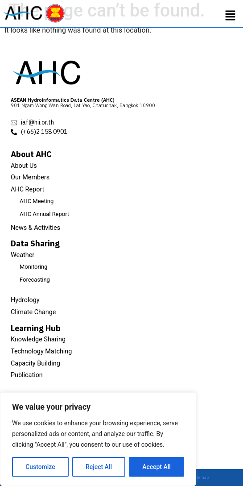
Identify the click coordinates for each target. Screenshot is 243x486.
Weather (22, 255)
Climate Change (33, 312)
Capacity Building (35, 363)
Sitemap (201, 477)
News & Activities (35, 228)
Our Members (30, 177)
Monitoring (33, 266)
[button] (230, 16)
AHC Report (27, 189)
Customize (40, 466)
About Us (24, 166)
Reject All (99, 466)
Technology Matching (41, 351)
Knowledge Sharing (38, 339)
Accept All (156, 466)
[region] (98, 439)
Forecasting (35, 279)
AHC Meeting (37, 201)
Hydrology (25, 300)
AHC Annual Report (44, 214)
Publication (27, 375)
